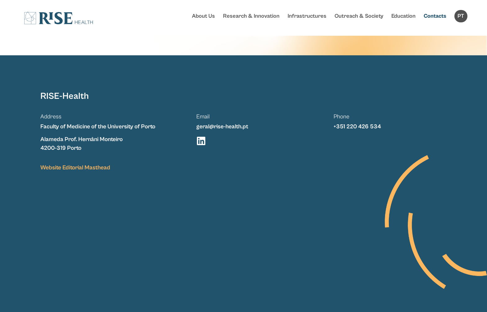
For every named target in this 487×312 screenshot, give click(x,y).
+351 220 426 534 (357, 126)
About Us (203, 16)
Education (403, 16)
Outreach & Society (359, 16)
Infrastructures (307, 16)
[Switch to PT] (460, 16)
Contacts (435, 16)
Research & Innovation (251, 16)
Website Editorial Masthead (75, 167)
